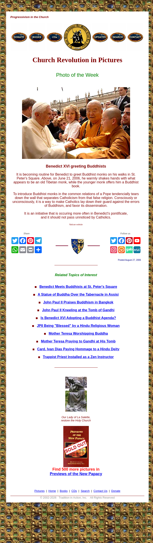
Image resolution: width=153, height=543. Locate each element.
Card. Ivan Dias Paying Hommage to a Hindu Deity (78, 349)
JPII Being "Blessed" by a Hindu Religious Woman (78, 326)
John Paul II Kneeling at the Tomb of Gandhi (78, 310)
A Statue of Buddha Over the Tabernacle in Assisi (78, 294)
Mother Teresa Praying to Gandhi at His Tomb (78, 341)
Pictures (39, 490)
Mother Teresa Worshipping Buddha (78, 333)
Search (85, 490)
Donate (115, 490)
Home (52, 490)
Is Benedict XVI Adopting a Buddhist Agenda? (78, 318)
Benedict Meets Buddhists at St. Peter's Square (78, 287)
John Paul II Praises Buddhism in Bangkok (78, 302)
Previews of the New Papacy (76, 474)
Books (64, 490)
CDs (74, 490)
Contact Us (100, 490)
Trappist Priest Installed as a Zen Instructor (78, 357)
